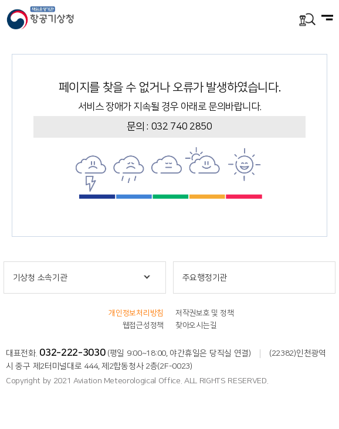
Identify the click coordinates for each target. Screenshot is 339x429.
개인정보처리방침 (136, 313)
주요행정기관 (204, 277)
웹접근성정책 (143, 325)
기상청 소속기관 (40, 277)
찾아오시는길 (195, 325)
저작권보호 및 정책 (204, 313)
